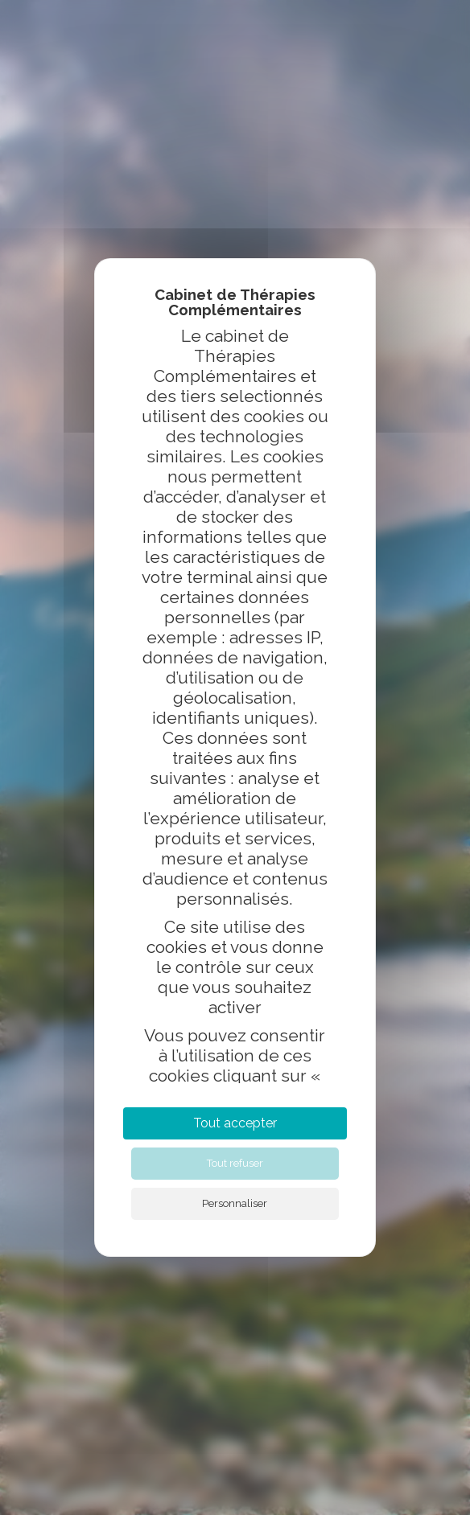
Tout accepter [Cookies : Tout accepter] (235, 1123)
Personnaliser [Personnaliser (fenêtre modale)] (234, 1203)
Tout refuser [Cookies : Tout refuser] (235, 1163)
